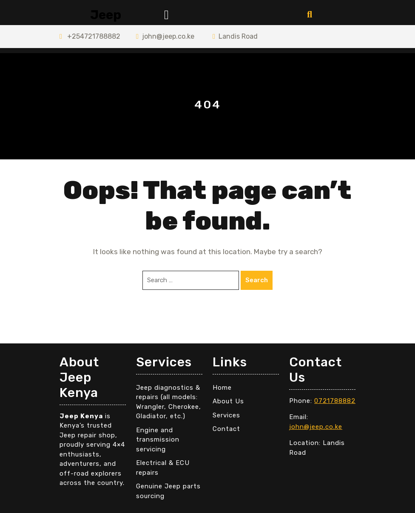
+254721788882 (90, 36)
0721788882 (334, 401)
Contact (226, 429)
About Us (228, 401)
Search (256, 280)
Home (222, 387)
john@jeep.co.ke (165, 36)
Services (226, 415)
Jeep (105, 15)
